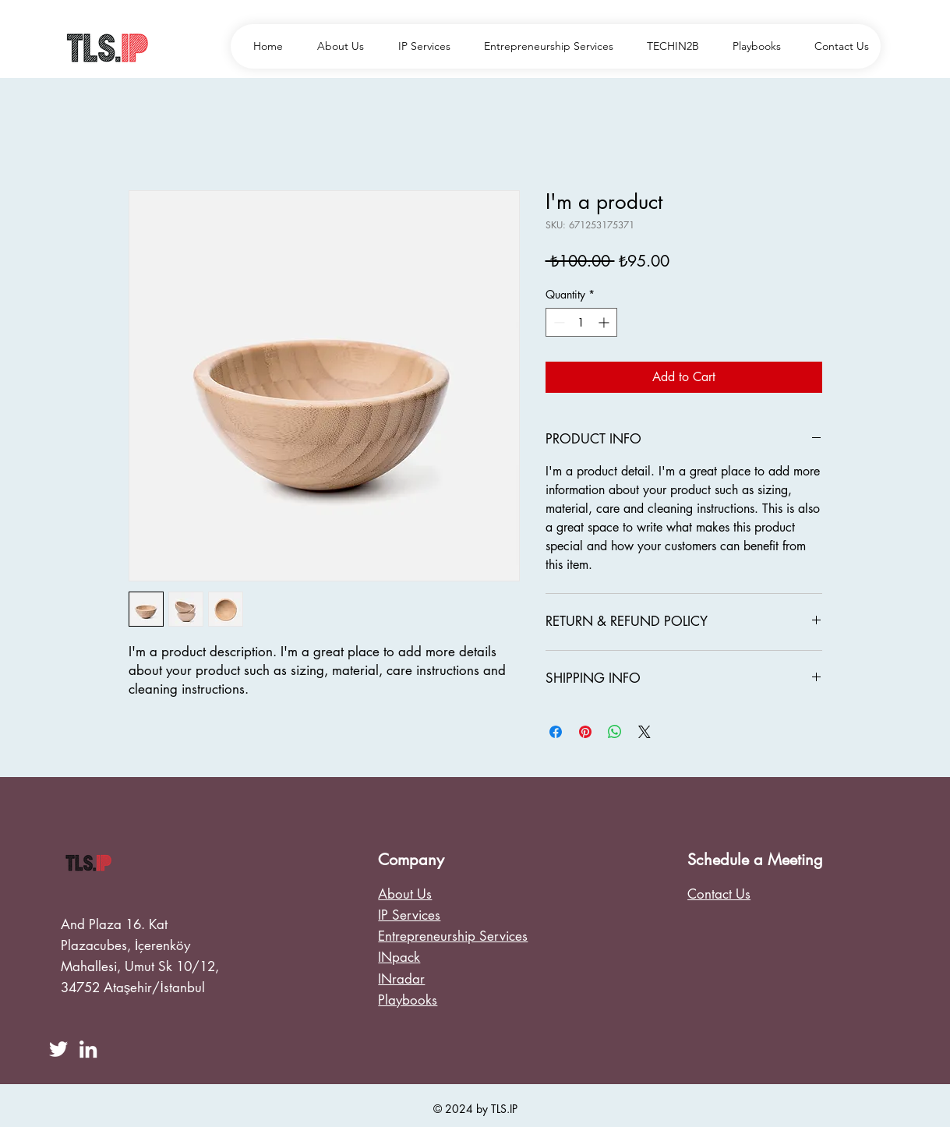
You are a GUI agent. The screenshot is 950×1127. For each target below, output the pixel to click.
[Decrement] (557, 322)
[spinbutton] (581, 322)
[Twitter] (58, 1049)
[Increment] (605, 322)
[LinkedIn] (88, 1049)
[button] (668, 46)
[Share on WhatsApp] (615, 731)
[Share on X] (644, 731)
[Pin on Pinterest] (585, 731)
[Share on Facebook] (555, 731)
